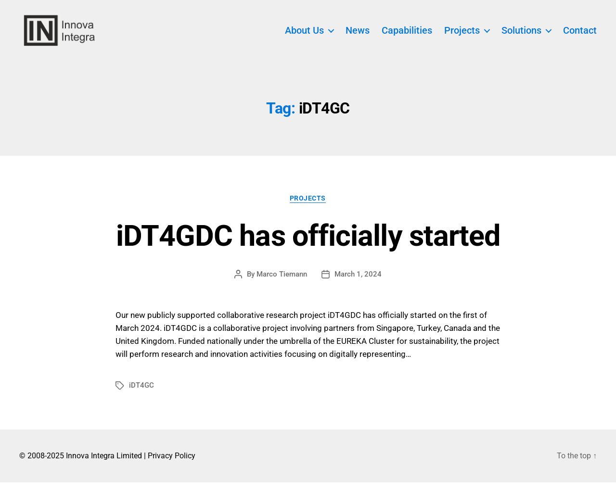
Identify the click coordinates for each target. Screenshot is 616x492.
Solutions (521, 35)
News (358, 35)
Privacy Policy (171, 465)
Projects (462, 35)
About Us (304, 35)
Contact (580, 35)
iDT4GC (141, 395)
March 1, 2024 (358, 284)
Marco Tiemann (282, 284)
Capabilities (407, 35)
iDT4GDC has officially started (308, 245)
